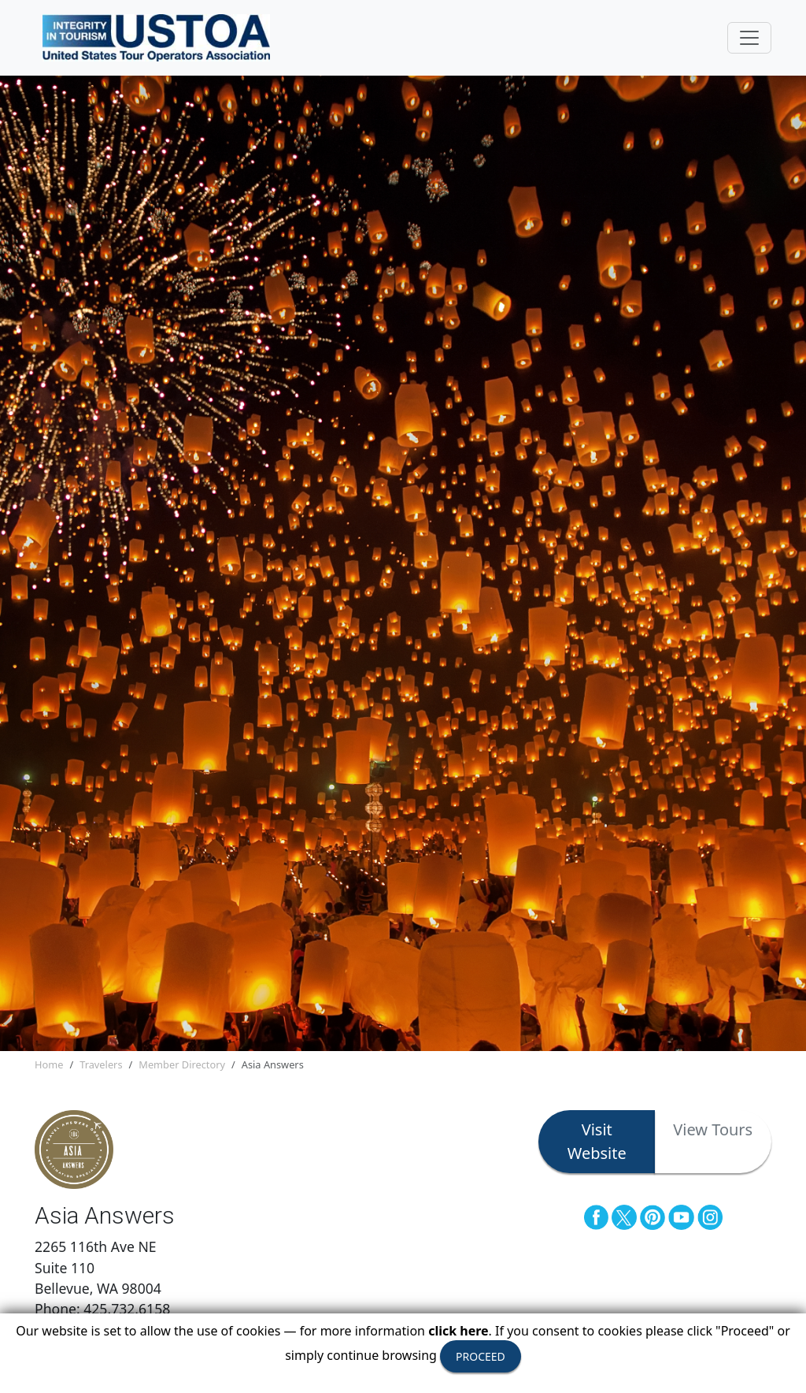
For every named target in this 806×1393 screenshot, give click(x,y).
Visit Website (597, 1141)
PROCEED (480, 1356)
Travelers (100, 1064)
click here (458, 1330)
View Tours (712, 1129)
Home (49, 1064)
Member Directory (182, 1064)
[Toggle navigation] (749, 38)
